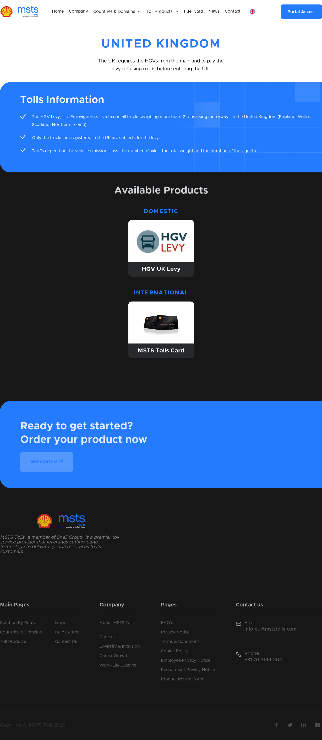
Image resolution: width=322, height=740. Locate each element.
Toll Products (13, 641)
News (214, 11)
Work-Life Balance (118, 665)
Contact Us (66, 641)
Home (58, 11)
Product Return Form (182, 679)
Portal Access (301, 12)
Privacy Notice (175, 632)
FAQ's (167, 623)
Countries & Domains (21, 632)
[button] (117, 11)
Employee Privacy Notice (185, 660)
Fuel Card (193, 11)
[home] (19, 12)
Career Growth (114, 656)
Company (78, 11)
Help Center (67, 632)
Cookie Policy (174, 651)
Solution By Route (18, 623)
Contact (233, 11)
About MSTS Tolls (117, 623)
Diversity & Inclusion (120, 646)
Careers (107, 637)
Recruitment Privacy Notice (188, 670)
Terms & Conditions (180, 641)
